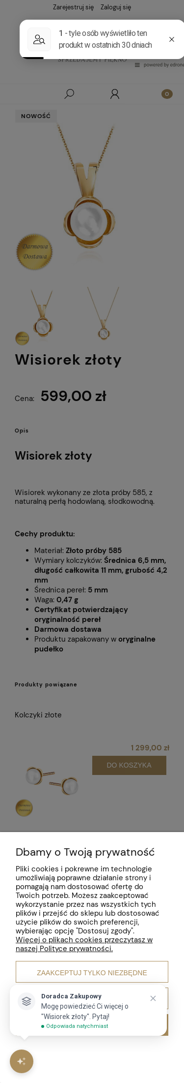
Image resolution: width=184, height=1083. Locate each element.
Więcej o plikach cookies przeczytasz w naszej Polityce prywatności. (84, 944)
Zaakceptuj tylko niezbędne (92, 973)
